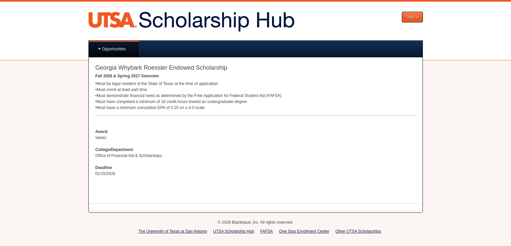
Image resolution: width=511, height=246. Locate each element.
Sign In (412, 16)
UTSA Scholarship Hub (233, 231)
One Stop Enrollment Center (304, 231)
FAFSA (266, 231)
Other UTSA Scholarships (358, 231)
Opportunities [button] (114, 49)
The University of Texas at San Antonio (172, 231)
